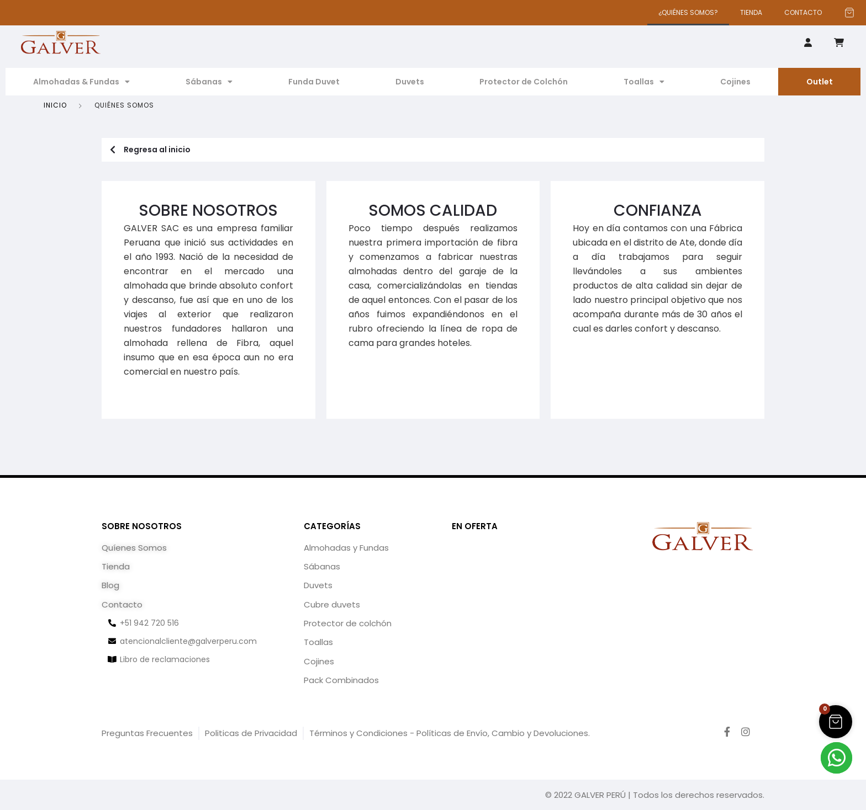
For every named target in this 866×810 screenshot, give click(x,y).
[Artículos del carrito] (849, 12)
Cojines (735, 81)
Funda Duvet (314, 81)
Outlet (819, 81)
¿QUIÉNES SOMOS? (688, 12)
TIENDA (751, 12)
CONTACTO (803, 12)
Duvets (409, 81)
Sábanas (209, 81)
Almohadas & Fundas (81, 81)
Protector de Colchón (523, 81)
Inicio (55, 105)
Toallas (644, 81)
